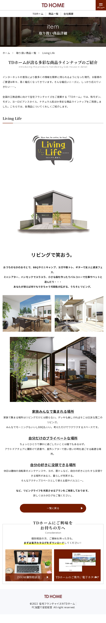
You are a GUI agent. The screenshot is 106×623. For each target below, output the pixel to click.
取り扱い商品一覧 (26, 53)
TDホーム (37, 13)
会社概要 (68, 13)
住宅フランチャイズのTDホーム (57, 603)
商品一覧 (53, 13)
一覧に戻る (53, 508)
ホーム (6, 53)
